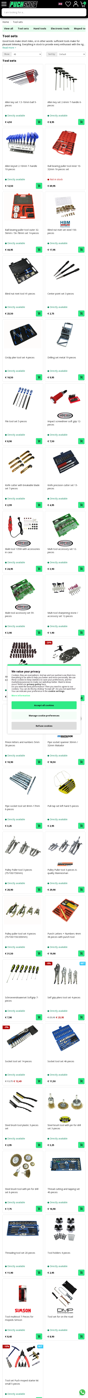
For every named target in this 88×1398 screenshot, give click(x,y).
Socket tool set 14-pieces (18, 1061)
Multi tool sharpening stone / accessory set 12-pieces (62, 614)
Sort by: (51, 54)
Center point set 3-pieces (60, 293)
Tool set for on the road (60, 1316)
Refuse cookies (44, 725)
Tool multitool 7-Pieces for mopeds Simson (19, 1318)
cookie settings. (56, 691)
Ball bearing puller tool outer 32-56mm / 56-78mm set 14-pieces (22, 231)
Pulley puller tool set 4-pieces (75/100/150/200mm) (20, 935)
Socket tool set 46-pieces (60, 1061)
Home (5, 22)
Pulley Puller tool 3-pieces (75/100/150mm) (18, 871)
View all (8, 28)
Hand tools (40, 28)
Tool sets (18, 22)
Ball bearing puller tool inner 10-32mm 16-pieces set (64, 167)
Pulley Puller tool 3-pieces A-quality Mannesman (62, 871)
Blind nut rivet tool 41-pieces (20, 293)
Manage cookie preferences (44, 715)
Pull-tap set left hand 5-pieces (63, 805)
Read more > (9, 47)
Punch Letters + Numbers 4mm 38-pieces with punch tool (64, 935)
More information (21, 695)
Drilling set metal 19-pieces (61, 357)
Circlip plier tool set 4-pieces (19, 357)
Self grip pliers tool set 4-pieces (63, 997)
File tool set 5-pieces (16, 421)
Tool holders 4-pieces (58, 1252)
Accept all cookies (44, 705)
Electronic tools (60, 28)
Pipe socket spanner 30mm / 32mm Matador (62, 744)
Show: (7, 54)
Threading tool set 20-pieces (20, 1252)
